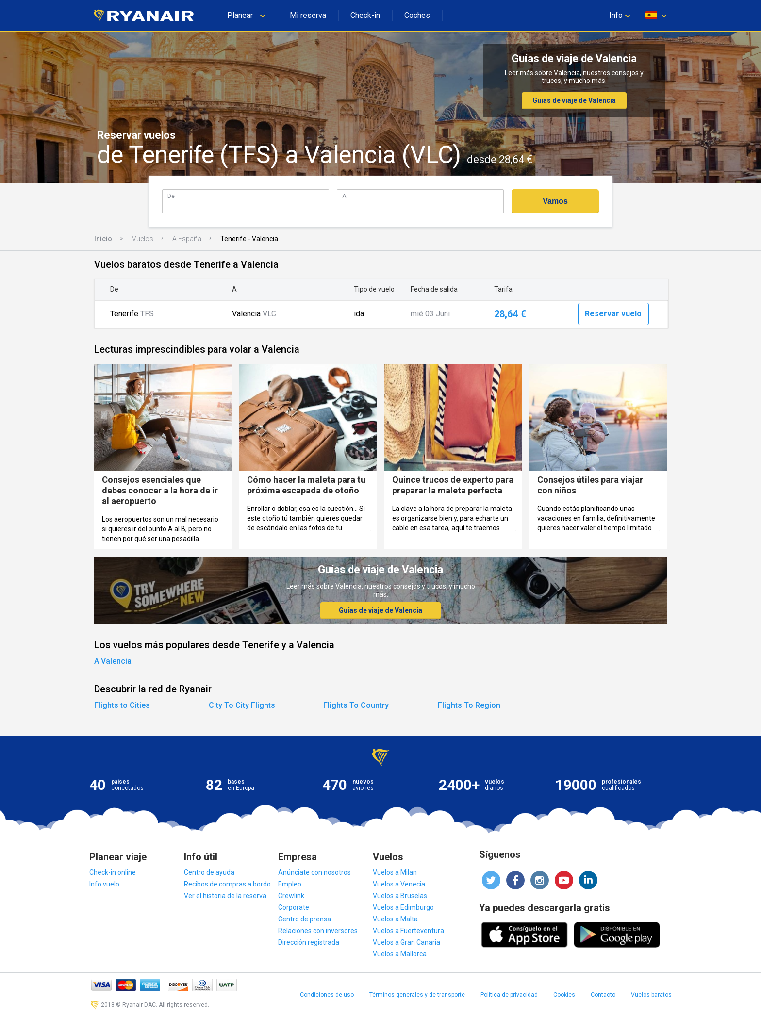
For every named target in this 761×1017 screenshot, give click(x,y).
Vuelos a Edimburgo (403, 907)
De (171, 196)
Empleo (289, 884)
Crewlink (291, 896)
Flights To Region (469, 705)
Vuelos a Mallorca (400, 954)
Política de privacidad (509, 994)
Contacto (603, 994)
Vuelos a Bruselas (400, 896)
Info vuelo (104, 884)
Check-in (365, 15)
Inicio (103, 239)
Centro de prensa (304, 919)
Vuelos (142, 239)
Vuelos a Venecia (399, 884)
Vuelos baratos (651, 994)
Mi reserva (308, 15)
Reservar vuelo (613, 313)
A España (186, 239)
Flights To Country (356, 705)
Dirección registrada (308, 942)
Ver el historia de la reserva (225, 896)
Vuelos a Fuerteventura (408, 931)
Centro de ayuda (209, 872)
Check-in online (112, 872)
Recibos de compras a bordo (227, 884)
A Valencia (113, 661)
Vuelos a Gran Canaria (406, 942)
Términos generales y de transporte (417, 994)
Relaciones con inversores (318, 931)
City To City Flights (242, 705)
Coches (417, 15)
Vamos (555, 201)
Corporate (293, 907)
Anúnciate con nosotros (314, 872)
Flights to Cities (122, 705)
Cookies (564, 994)
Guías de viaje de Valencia (574, 100)
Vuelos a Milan (395, 872)
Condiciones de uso (327, 994)
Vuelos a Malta (395, 919)
